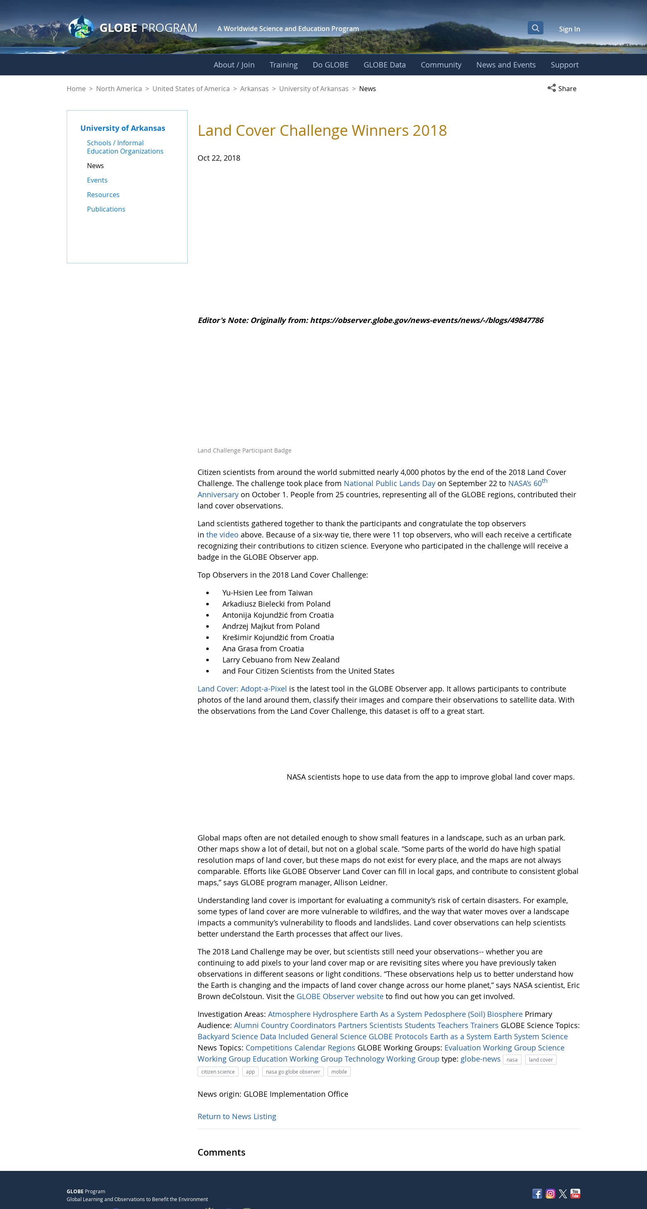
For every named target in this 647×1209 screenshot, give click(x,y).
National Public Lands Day (389, 483)
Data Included (285, 991)
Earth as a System (462, 991)
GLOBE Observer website (340, 951)
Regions (342, 1002)
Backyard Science (229, 991)
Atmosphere (290, 968)
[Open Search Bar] (535, 27)
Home (76, 88)
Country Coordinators (299, 980)
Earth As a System (392, 968)
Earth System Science (531, 991)
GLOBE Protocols (399, 991)
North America (119, 88)
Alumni (247, 980)
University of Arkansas (314, 88)
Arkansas (254, 88)
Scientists (387, 980)
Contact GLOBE (562, 1167)
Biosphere (506, 968)
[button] (563, 89)
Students (421, 980)
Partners (353, 980)
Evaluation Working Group (491, 1002)
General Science (340, 991)
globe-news (482, 1013)
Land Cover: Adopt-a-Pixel (242, 689)
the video (222, 534)
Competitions (270, 1002)
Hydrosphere (336, 968)
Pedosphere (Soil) (455, 968)
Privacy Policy (515, 1167)
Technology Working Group (393, 1013)
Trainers (486, 980)
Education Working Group (299, 1013)
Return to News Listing (237, 1071)
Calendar (311, 1002)
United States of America (191, 88)
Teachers (454, 980)
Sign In (569, 29)
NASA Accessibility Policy (551, 1184)
